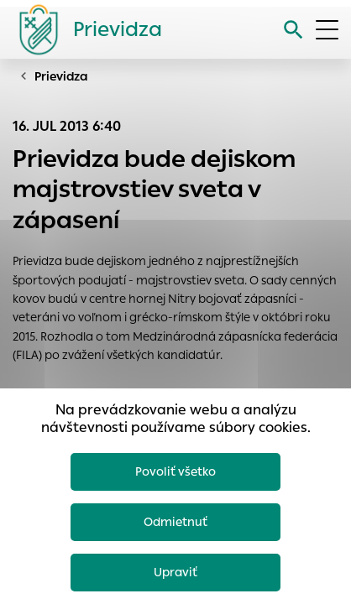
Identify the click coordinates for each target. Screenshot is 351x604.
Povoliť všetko (175, 471)
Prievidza (61, 76)
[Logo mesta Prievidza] (84, 29)
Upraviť (175, 572)
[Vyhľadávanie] (293, 29)
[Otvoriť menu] (327, 29)
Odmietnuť (175, 521)
